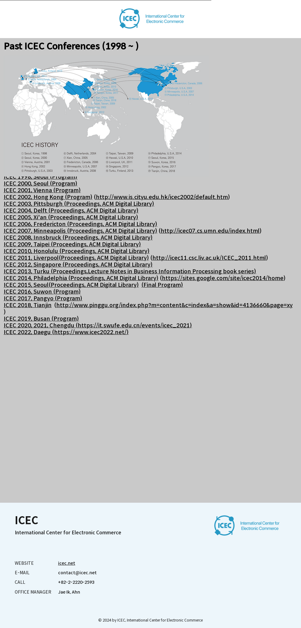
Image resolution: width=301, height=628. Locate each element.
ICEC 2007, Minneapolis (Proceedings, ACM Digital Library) (80, 231)
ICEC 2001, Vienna (28, 190)
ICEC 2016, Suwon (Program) (42, 291)
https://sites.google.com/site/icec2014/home (222, 278)
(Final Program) (162, 285)
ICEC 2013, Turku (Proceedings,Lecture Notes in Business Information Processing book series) (130, 271)
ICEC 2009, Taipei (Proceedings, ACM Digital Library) (72, 244)
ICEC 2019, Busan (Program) (41, 318)
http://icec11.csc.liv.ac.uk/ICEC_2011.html (209, 258)
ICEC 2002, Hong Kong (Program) (48, 197)
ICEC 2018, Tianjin (28, 305)
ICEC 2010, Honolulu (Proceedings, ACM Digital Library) (77, 251)
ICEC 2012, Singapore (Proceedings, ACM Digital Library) (78, 264)
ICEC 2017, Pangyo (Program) (43, 298)
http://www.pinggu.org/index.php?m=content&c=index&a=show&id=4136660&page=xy (174, 305)
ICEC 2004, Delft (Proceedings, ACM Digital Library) (71, 210)
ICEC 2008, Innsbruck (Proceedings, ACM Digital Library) (78, 237)
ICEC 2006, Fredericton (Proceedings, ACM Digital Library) (80, 224)
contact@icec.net (77, 572)
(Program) (63, 183)
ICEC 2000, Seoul (27, 183)
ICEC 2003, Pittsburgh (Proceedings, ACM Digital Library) (79, 204)
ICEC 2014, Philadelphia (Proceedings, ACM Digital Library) (81, 278)
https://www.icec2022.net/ (90, 332)
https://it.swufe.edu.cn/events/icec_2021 (134, 325)
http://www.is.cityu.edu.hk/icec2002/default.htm (162, 197)
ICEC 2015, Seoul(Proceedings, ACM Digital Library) (71, 285)
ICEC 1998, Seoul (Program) (40, 177)
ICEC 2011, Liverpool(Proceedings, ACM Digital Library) (76, 258)
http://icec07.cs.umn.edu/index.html (210, 231)
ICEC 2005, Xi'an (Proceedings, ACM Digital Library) (71, 217)
